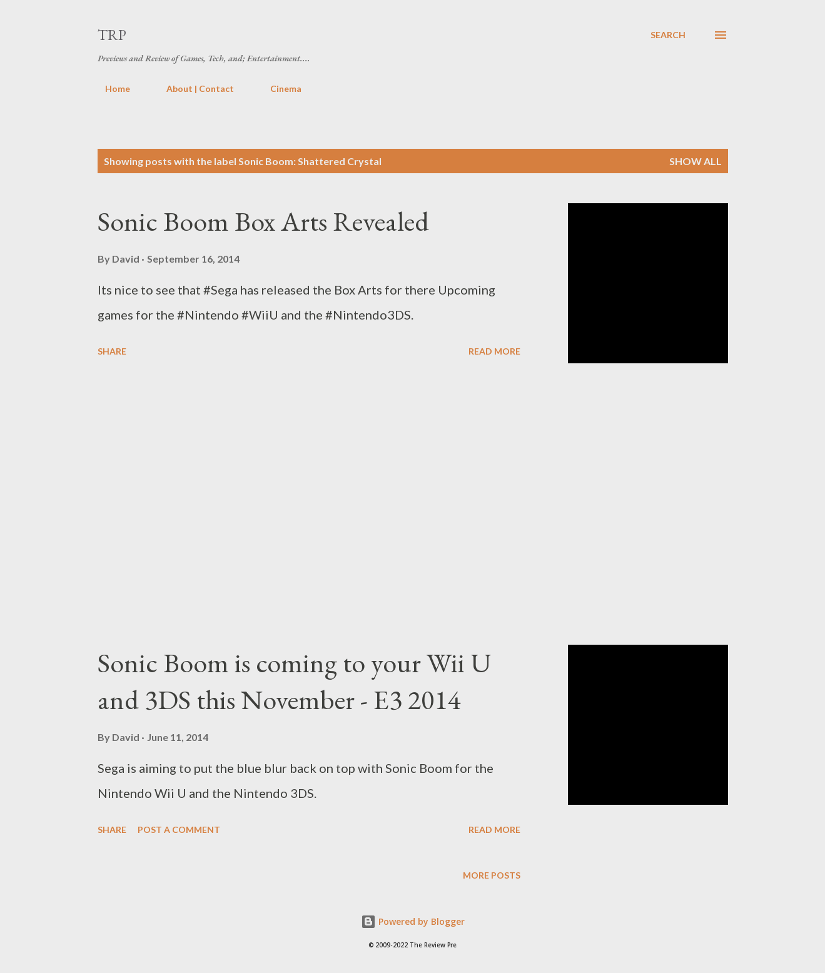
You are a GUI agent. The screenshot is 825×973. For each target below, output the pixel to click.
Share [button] (112, 351)
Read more (494, 351)
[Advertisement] (309, 504)
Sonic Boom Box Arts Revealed (263, 221)
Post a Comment (179, 829)
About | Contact (192, 88)
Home (110, 88)
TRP (112, 34)
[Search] (668, 35)
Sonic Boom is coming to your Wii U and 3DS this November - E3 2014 (294, 681)
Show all (695, 161)
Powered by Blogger (413, 921)
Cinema (278, 88)
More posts (491, 875)
